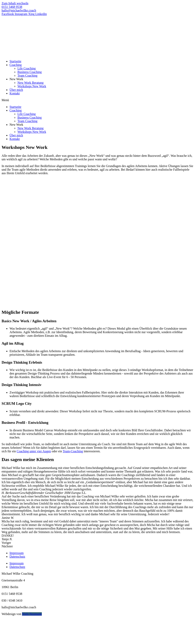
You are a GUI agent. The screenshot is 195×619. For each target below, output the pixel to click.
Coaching (16, 65)
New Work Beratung (30, 82)
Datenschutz (17, 556)
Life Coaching (26, 68)
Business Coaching (29, 72)
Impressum (17, 553)
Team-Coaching (73, 451)
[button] (97, 100)
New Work (16, 79)
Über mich (16, 89)
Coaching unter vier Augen (34, 451)
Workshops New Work (31, 86)
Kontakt (15, 93)
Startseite (15, 61)
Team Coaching (27, 75)
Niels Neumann (32, 614)
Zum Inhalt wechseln (15, 3)
